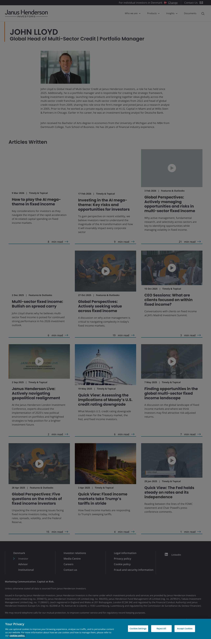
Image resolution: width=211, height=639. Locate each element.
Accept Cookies (185, 628)
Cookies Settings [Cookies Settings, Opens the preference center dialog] (138, 628)
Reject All (161, 628)
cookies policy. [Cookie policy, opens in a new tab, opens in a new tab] (17, 635)
